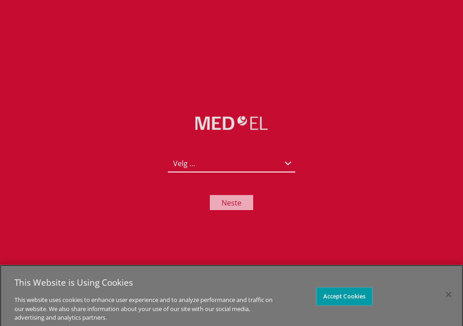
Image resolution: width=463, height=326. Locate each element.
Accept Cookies (344, 299)
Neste (231, 202)
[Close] (448, 297)
